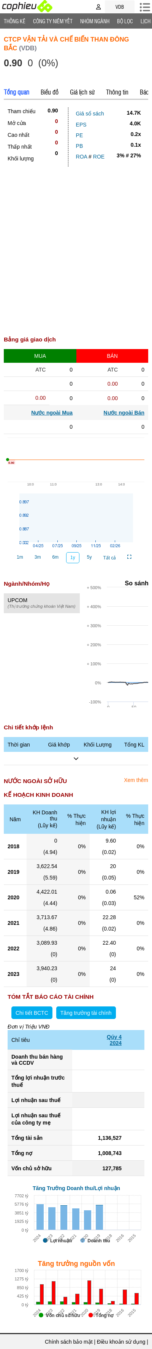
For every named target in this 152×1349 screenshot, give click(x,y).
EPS (81, 125)
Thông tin (117, 92)
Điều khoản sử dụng (121, 1342)
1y (72, 557)
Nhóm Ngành (94, 21)
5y (89, 557)
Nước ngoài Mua (52, 413)
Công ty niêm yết (53, 21)
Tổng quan (16, 92)
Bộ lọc (125, 21)
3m (38, 557)
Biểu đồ (50, 92)
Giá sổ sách (90, 114)
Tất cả (109, 558)
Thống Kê (14, 21)
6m (55, 557)
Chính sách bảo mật (69, 1342)
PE (79, 135)
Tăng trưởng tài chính (86, 1013)
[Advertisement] (76, 253)
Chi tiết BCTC (32, 1013)
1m (20, 557)
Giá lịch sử (82, 92)
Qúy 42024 (114, 1040)
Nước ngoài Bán (124, 413)
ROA (81, 157)
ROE (98, 157)
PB (79, 146)
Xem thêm (136, 780)
